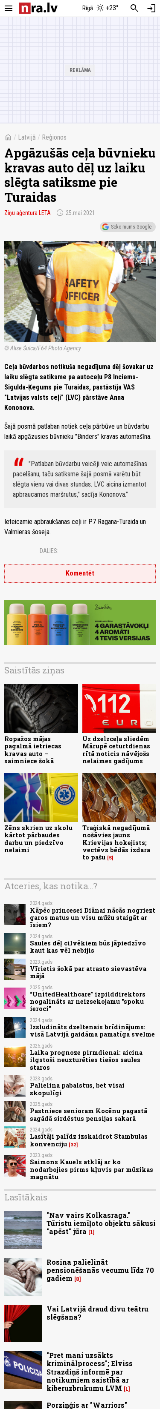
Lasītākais (25, 1197)
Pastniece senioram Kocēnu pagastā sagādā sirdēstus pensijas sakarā (88, 1114)
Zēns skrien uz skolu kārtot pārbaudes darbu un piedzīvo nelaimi (38, 839)
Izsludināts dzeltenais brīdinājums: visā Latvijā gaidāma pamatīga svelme (92, 1030)
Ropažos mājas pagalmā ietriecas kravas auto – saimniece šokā (32, 750)
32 (73, 1145)
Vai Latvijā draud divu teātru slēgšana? (97, 1312)
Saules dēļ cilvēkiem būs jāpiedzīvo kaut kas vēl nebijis (88, 946)
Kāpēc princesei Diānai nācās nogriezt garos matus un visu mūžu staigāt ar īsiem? (92, 917)
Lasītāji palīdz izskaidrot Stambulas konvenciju (89, 1140)
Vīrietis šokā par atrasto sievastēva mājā (88, 972)
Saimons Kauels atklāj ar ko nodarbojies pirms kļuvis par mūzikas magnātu (91, 1169)
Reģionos (54, 137)
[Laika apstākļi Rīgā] (100, 8)
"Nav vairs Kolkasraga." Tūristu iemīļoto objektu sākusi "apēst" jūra (101, 1223)
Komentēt (80, 573)
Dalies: (49, 550)
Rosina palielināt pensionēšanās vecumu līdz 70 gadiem (100, 1270)
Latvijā (27, 137)
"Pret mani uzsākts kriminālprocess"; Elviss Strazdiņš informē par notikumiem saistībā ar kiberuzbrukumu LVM (90, 1371)
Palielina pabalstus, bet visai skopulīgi (77, 1089)
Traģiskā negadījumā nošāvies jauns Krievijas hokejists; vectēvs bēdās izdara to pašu (116, 842)
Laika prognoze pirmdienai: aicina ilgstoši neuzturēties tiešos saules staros (86, 1059)
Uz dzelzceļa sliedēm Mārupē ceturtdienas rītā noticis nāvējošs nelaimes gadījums (116, 750)
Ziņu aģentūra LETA (27, 212)
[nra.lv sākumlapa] (38, 8)
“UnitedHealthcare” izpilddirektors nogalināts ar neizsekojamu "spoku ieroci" (87, 1001)
